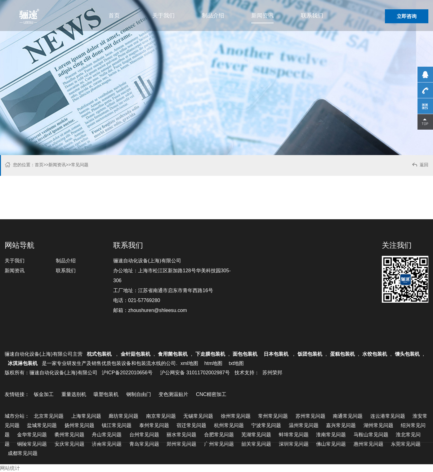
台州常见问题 (144, 434)
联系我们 (312, 15)
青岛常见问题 (144, 444)
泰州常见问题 (154, 425)
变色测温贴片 (173, 394)
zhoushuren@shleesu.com (157, 310)
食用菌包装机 (173, 354)
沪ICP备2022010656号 (127, 372)
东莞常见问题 (406, 444)
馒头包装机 (407, 354)
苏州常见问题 (310, 416)
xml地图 (189, 363)
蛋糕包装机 (342, 354)
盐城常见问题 (42, 425)
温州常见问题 (304, 425)
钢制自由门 (138, 394)
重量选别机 (73, 394)
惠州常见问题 (368, 444)
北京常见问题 (49, 416)
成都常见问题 (23, 453)
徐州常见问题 (236, 416)
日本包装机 (277, 354)
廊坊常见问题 (123, 416)
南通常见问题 (348, 416)
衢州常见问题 (69, 434)
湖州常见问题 (378, 425)
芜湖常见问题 (256, 434)
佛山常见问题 (331, 444)
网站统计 (10, 468)
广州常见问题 (219, 444)
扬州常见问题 (79, 425)
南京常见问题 (161, 416)
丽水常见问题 (181, 434)
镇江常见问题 (117, 425)
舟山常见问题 (107, 434)
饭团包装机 (309, 354)
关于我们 (163, 15)
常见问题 (79, 164)
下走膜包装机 (210, 354)
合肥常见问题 (219, 434)
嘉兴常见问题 (341, 425)
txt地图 (236, 363)
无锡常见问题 (198, 416)
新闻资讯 (262, 15)
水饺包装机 (374, 354)
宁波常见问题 (266, 425)
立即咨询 (407, 16)
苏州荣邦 (272, 372)
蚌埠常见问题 (294, 434)
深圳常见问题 (294, 444)
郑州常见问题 (181, 444)
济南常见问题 (107, 444)
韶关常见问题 (256, 444)
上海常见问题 (86, 416)
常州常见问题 (273, 416)
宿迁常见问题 (191, 425)
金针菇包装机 (135, 354)
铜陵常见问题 (32, 444)
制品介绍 (213, 15)
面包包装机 (245, 354)
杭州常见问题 (229, 425)
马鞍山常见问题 (371, 434)
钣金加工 (44, 394)
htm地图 (213, 363)
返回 (419, 165)
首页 (114, 15)
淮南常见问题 (331, 434)
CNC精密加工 (211, 394)
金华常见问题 (32, 434)
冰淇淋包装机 (23, 363)
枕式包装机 (100, 354)
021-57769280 (144, 300)
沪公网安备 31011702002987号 (195, 372)
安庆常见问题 (69, 444)
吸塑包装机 (106, 394)
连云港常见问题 (387, 416)
